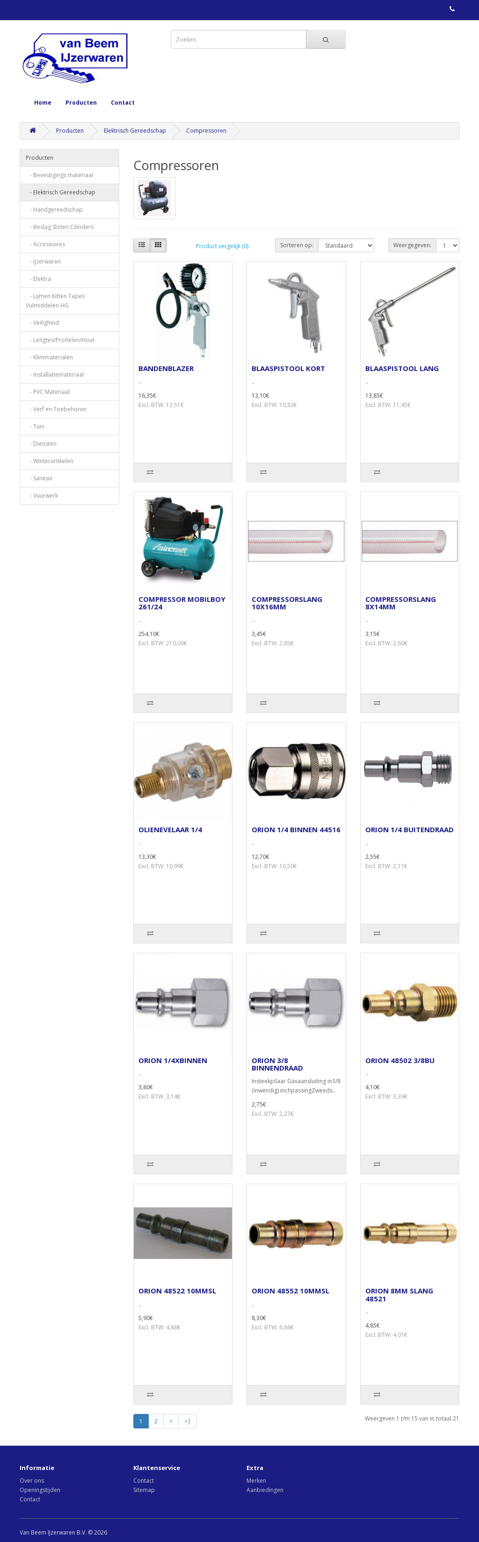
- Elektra (38, 279)
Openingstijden (40, 1490)
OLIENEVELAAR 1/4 (170, 829)
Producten (81, 103)
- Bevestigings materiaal (59, 175)
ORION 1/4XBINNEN (172, 1060)
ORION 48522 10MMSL (177, 1290)
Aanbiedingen (265, 1490)
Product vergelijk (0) (222, 246)
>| (187, 1421)
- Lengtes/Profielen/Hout (60, 340)
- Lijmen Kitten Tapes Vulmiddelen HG (55, 300)
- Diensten (41, 444)
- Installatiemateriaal (55, 374)
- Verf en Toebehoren (56, 409)
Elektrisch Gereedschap (135, 131)
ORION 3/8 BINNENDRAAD (277, 1064)
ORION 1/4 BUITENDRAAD (409, 829)
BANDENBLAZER (166, 368)
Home (42, 103)
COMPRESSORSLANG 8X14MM (400, 603)
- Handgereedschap (54, 210)
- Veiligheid (42, 323)
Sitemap (144, 1490)
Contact (123, 103)
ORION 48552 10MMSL (290, 1290)
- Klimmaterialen (49, 357)
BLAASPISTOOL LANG (402, 368)
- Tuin (35, 426)
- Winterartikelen (49, 461)
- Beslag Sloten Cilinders (60, 227)
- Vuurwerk (42, 496)
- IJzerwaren (43, 261)
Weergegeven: (412, 245)
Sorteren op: (296, 245)
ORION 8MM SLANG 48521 (399, 1294)
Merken (256, 1481)
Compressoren (206, 131)
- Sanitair (39, 478)
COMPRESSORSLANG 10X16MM (287, 603)
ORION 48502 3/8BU (400, 1060)
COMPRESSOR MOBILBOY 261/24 (181, 603)
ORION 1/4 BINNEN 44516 (296, 829)
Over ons (32, 1481)
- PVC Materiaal (48, 392)
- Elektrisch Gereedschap (60, 192)
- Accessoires (45, 244)
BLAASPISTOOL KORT (288, 368)
